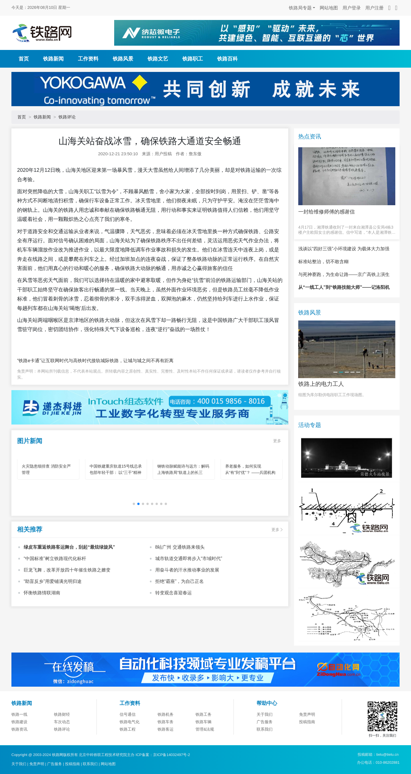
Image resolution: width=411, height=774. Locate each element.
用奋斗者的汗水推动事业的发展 (187, 596)
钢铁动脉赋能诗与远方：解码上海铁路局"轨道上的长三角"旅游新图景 (183, 499)
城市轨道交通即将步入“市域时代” (188, 585)
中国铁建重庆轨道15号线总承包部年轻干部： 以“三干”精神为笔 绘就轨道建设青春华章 (116, 499)
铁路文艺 (158, 59)
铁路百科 (227, 59)
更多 (277, 467)
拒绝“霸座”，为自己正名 (179, 608)
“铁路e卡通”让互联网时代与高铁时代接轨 (58, 360)
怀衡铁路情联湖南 (42, 619)
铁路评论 (67, 116)
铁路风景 (123, 59)
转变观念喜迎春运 (173, 619)
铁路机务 (166, 742)
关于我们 (265, 742)
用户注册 (374, 7)
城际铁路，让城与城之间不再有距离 (137, 360)
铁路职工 (192, 59)
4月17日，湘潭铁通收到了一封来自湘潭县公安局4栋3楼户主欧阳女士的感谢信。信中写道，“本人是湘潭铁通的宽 (347, 230)
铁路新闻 (53, 59)
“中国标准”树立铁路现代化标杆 (55, 585)
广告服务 (54, 764)
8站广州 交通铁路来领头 (180, 574)
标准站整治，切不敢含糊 (323, 289)
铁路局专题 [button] (300, 7)
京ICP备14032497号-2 (171, 755)
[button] (138, 531)
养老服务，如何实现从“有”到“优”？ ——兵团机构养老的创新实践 (250, 499)
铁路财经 (62, 742)
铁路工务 (203, 742)
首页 (24, 59)
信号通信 (128, 742)
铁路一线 (19, 742)
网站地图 (329, 7)
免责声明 (307, 742)
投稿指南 (72, 764)
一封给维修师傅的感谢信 (326, 212)
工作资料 (88, 59)
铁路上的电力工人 (321, 412)
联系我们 (90, 764)
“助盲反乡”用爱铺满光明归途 (53, 608)
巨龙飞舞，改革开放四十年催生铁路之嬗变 (67, 596)
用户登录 (351, 7)
